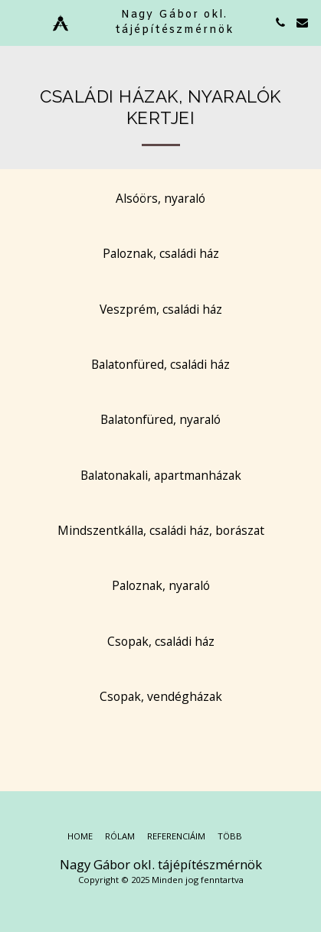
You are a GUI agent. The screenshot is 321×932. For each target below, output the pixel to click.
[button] (17, 21)
